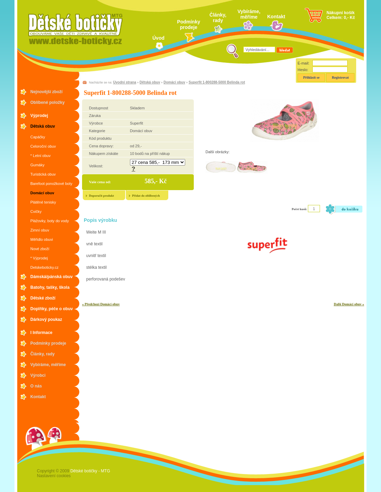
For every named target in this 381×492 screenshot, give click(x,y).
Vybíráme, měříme (249, 14)
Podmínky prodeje (188, 24)
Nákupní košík (340, 12)
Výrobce (96, 123)
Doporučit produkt (101, 195)
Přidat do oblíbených (146, 195)
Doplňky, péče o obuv (51, 308)
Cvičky (35, 211)
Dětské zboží (43, 298)
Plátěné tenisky (43, 202)
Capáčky (37, 137)
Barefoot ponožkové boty (51, 183)
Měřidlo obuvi (41, 239)
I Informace (41, 332)
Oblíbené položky (47, 102)
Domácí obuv (42, 193)
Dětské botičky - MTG (90, 471)
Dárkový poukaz (46, 319)
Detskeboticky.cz (44, 267)
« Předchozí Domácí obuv (101, 304)
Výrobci (38, 375)
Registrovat (340, 77)
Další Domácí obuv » (349, 304)
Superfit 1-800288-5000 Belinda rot (217, 82)
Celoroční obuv (43, 146)
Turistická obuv (43, 174)
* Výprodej (39, 258)
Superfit (136, 123)
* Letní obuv (40, 156)
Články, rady (218, 17)
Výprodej (39, 115)
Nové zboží (39, 249)
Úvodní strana (124, 82)
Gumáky (37, 165)
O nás (36, 386)
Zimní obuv (39, 230)
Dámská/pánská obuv (51, 276)
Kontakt (276, 16)
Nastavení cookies (54, 475)
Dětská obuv (42, 126)
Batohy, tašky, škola (50, 287)
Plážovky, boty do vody (49, 221)
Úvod (158, 38)
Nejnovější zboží (46, 91)
